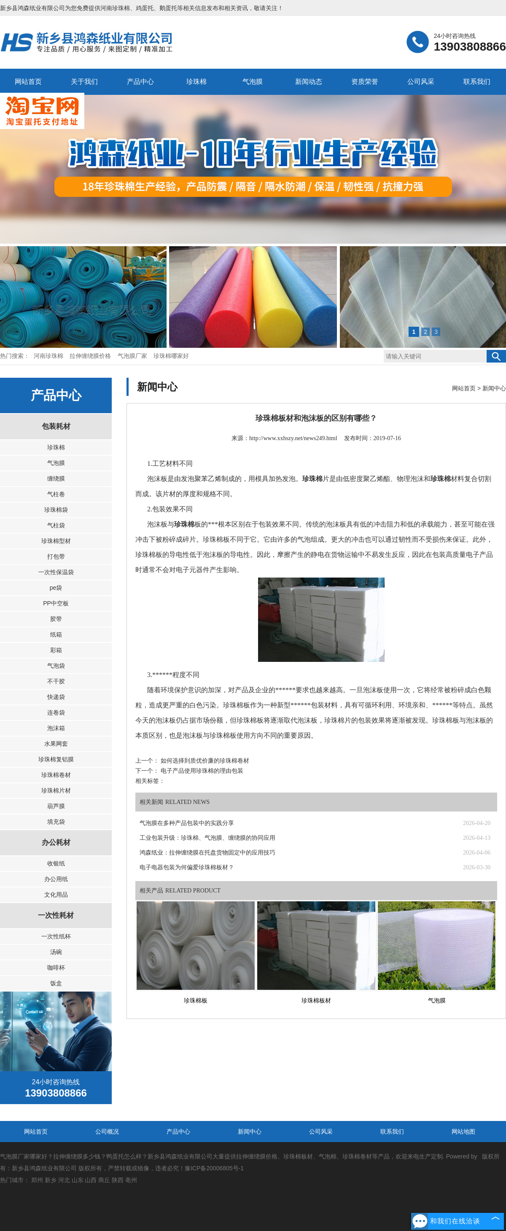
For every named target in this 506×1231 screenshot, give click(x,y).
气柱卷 (56, 494)
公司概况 (107, 1131)
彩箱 (56, 650)
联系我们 (476, 81)
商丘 (104, 1180)
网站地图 (463, 1131)
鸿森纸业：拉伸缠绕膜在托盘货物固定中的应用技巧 (207, 852)
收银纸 (56, 863)
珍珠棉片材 (56, 790)
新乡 (51, 1180)
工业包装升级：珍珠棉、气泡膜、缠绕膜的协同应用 (207, 838)
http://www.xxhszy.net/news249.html (293, 438)
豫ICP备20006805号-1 (214, 1168)
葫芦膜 (56, 806)
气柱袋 (56, 525)
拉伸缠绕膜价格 (91, 356)
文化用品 (56, 894)
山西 (91, 1180)
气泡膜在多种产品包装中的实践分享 (187, 823)
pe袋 (56, 587)
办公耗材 (56, 843)
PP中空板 (56, 603)
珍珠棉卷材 (56, 774)
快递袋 (56, 696)
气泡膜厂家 (133, 356)
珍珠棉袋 (56, 509)
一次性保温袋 (56, 572)
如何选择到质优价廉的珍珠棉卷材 (204, 761)
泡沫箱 (56, 728)
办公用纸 (56, 879)
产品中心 (140, 81)
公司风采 (420, 81)
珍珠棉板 (195, 1000)
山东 (77, 1180)
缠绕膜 (56, 478)
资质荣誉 (364, 81)
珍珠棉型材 (56, 541)
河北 (64, 1180)
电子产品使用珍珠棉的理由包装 (201, 771)
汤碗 (56, 952)
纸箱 (56, 634)
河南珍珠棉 (115, 8)
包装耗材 (56, 426)
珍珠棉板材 (316, 1000)
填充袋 (56, 821)
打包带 (56, 556)
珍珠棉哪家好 (171, 356)
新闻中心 (494, 388)
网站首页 (28, 81)
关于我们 (84, 81)
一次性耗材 (56, 915)
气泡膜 (252, 81)
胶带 (56, 619)
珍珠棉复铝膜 (56, 759)
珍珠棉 (196, 81)
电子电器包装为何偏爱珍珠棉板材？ (187, 867)
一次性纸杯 (56, 936)
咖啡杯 (56, 967)
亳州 (131, 1180)
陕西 (118, 1180)
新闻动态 (308, 81)
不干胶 (56, 681)
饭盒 (56, 983)
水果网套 (56, 743)
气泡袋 (56, 665)
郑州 (37, 1180)
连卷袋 (56, 712)
